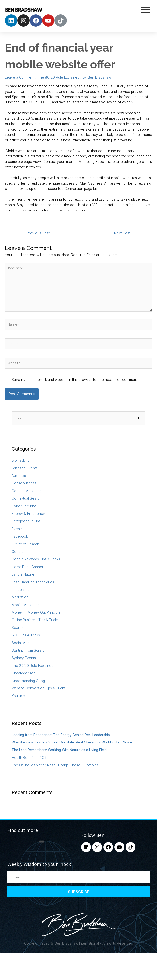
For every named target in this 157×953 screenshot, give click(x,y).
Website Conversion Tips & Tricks (39, 688)
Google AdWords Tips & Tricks (36, 559)
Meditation (20, 597)
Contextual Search (27, 498)
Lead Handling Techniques (33, 582)
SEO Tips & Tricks (26, 635)
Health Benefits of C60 (30, 758)
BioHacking (21, 460)
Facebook (20, 536)
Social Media (22, 643)
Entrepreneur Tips (26, 521)
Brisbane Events (25, 468)
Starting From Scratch (29, 650)
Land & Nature (23, 574)
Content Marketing (26, 491)
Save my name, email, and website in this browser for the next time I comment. (75, 379)
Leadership (20, 589)
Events (17, 529)
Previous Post (36, 233)
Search (17, 627)
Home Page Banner (27, 567)
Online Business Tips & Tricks (35, 620)
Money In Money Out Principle (36, 612)
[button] (42, 841)
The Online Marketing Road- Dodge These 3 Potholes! (55, 765)
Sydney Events (24, 658)
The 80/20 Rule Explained (58, 77)
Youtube (18, 696)
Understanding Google (30, 681)
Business (19, 476)
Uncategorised (23, 673)
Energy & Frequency (28, 513)
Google (17, 551)
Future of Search (25, 544)
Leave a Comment (19, 77)
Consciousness (24, 483)
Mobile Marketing (25, 605)
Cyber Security (24, 506)
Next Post (124, 233)
